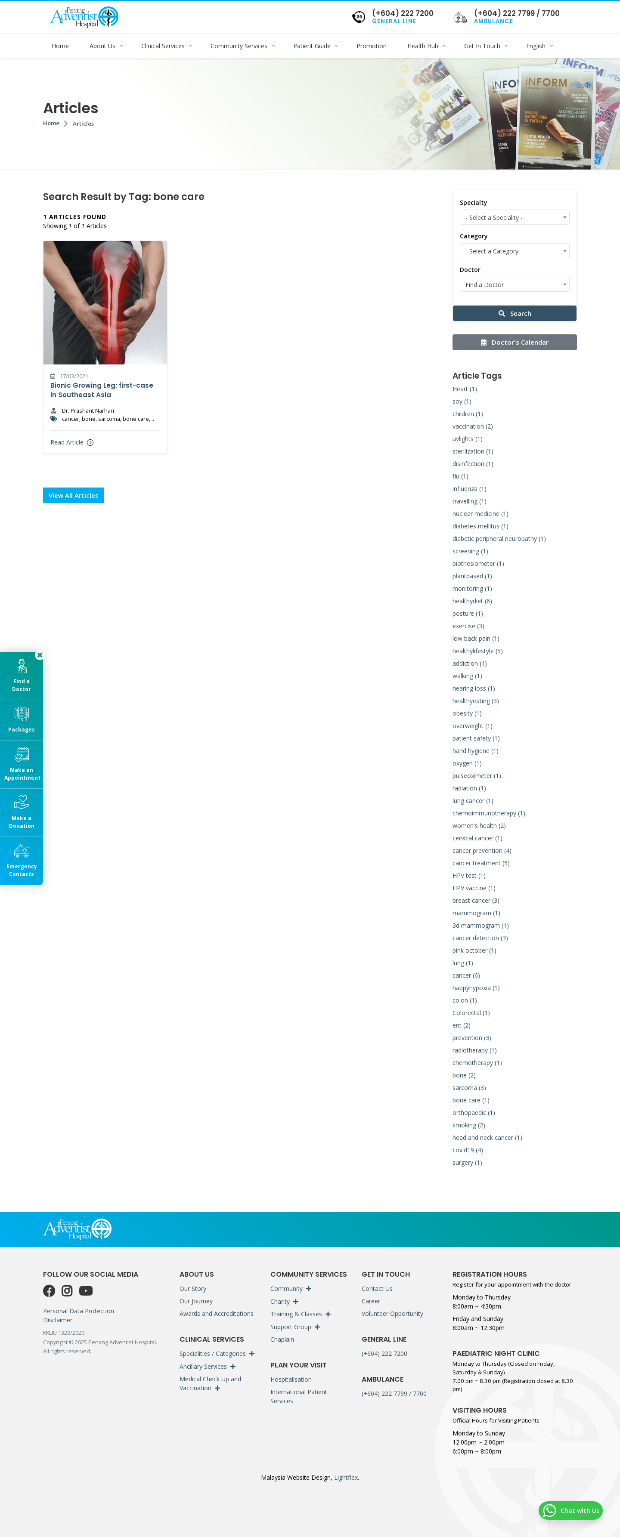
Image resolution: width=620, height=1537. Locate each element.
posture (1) (468, 613)
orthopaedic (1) (474, 1112)
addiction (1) (470, 663)
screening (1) (470, 551)
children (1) (468, 414)
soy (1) (462, 401)
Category (474, 236)
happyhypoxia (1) (476, 988)
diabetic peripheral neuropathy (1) (499, 538)
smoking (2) (469, 1125)
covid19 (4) (468, 1150)
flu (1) (460, 476)
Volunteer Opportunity (392, 1313)
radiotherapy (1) (475, 1050)
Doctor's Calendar (515, 342)
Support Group (290, 1327)
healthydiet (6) (472, 601)
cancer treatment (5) (481, 863)
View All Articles (74, 495)
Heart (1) (465, 389)
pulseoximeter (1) (477, 776)
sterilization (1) (473, 451)
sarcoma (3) (469, 1087)
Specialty (473, 202)
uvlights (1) (468, 439)
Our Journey (196, 1301)
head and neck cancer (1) (487, 1137)
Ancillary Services (203, 1366)
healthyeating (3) (476, 701)
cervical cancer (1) (477, 838)
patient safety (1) (476, 738)
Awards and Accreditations (217, 1313)
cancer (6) (466, 975)
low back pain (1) (476, 638)
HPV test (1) (469, 875)
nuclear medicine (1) (480, 513)
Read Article (71, 442)
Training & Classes (296, 1314)
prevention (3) (472, 1038)
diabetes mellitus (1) (480, 526)
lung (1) (463, 963)
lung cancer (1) (473, 800)
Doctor (470, 269)
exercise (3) (468, 626)
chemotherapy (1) (477, 1063)
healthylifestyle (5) (478, 651)
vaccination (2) (473, 426)
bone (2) (464, 1075)
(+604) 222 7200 (384, 1353)
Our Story (193, 1288)
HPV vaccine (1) (474, 888)
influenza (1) (470, 489)
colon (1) (465, 1000)
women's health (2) (479, 825)
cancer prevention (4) (482, 850)
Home (51, 123)
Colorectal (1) (471, 1013)
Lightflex (345, 1477)
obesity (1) (467, 713)
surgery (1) (467, 1162)
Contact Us (377, 1288)
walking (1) (467, 676)
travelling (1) (470, 501)
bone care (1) (471, 1100)
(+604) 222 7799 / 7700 (394, 1393)
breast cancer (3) (476, 900)
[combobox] (515, 217)
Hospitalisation (291, 1379)
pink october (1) (474, 950)
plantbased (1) (472, 576)
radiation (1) (469, 788)
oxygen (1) (467, 763)
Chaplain (282, 1339)
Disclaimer (57, 1320)
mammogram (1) (476, 913)
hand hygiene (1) (476, 751)
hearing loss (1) (474, 688)
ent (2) (462, 1025)
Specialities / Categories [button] (213, 1353)
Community (286, 1288)
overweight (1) (473, 726)
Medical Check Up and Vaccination (210, 1383)
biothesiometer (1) (478, 563)
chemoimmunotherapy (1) (489, 813)
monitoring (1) (472, 588)
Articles (83, 123)
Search (515, 313)
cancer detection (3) (480, 938)
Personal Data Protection (78, 1311)
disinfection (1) (473, 464)
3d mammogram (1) (481, 925)
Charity (280, 1301)
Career (371, 1301)
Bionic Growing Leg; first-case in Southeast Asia (101, 390)
